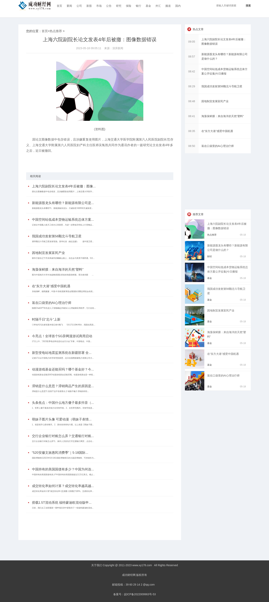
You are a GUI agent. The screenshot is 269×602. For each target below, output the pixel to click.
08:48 (191, 101)
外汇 (158, 5)
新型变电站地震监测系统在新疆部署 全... (62, 353)
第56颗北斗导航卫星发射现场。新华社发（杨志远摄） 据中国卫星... (63, 241)
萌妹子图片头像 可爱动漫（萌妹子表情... (62, 419)
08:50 (191, 145)
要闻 (69, 5)
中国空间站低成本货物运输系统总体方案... (63, 219)
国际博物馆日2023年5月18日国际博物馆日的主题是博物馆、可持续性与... (63, 458)
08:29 (191, 86)
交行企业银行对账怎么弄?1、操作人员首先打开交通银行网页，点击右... (63, 441)
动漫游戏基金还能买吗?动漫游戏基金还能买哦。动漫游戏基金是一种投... (63, 375)
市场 (99, 5)
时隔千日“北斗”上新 (46, 319)
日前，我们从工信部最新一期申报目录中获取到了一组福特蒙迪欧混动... (63, 508)
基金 (148, 5)
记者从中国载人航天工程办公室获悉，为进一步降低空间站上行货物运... (63, 225)
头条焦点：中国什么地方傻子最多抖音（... (63, 403)
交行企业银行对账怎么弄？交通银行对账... (63, 436)
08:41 (191, 116)
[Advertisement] (98, 523)
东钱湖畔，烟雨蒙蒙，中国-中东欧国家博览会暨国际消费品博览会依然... (63, 291)
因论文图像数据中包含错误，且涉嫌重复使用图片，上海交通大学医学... (63, 191)
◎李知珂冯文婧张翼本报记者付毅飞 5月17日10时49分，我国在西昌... (63, 325)
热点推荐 (56, 31)
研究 (118, 5)
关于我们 (96, 565)
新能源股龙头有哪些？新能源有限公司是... (63, 203)
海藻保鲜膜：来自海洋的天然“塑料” (57, 269)
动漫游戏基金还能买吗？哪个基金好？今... (63, 369)
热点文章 (198, 29)
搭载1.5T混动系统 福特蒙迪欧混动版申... (62, 502)
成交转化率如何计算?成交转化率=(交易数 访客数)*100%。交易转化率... (63, 491)
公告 (109, 5)
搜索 (248, 5)
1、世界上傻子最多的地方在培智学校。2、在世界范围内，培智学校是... (63, 408)
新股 (89, 5)
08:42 (191, 71)
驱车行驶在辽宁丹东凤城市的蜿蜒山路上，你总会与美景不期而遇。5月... (63, 258)
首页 (59, 5)
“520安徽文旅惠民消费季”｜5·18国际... (60, 453)
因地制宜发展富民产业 (48, 253)
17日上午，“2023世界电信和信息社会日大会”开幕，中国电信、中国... (62, 341)
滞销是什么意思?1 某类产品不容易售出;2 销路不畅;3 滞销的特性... (60, 391)
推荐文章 (198, 214)
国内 (178, 5)
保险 (128, 5)
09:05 (191, 41)
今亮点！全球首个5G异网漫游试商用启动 (62, 336)
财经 (209, 256)
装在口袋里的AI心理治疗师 (51, 303)
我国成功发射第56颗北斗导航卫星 (57, 236)
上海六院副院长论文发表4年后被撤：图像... (64, 186)
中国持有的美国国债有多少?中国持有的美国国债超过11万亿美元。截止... (63, 474)
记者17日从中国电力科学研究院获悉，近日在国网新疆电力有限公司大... (63, 358)
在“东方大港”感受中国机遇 (51, 286)
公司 (79, 5)
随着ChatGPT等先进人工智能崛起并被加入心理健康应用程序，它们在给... (64, 308)
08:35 (191, 131)
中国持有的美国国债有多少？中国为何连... (63, 469)
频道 (168, 5)
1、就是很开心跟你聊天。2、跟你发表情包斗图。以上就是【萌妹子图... (63, 425)
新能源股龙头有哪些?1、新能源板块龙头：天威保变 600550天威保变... (62, 208)
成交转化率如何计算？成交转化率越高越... (63, 486)
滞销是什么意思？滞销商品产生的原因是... (63, 386)
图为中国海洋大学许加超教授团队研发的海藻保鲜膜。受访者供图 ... (63, 275)
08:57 (191, 56)
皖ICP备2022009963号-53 (140, 594)
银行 (138, 5)
